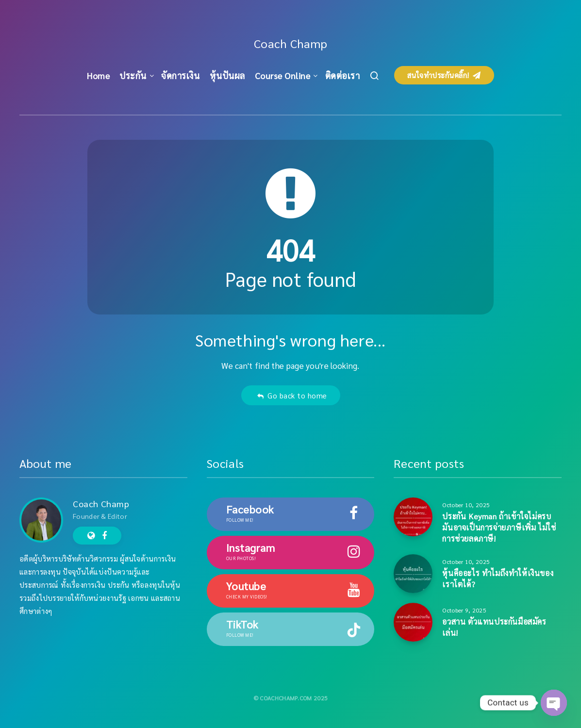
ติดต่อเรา (342, 75)
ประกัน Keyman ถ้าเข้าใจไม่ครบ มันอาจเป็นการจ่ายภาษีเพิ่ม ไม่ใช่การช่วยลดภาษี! (499, 527)
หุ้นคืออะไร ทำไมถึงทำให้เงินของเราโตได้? (497, 578)
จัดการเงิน (180, 75)
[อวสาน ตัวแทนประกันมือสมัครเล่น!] (413, 622)
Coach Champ (291, 43)
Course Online (283, 75)
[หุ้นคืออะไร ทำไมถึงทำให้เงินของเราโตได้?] (413, 573)
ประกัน (133, 75)
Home (98, 75)
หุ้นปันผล (227, 75)
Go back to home (292, 395)
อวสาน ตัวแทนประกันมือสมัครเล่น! (494, 627)
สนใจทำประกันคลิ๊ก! (444, 75)
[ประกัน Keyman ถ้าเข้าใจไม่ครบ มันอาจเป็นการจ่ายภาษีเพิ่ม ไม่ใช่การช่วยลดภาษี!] (413, 516)
